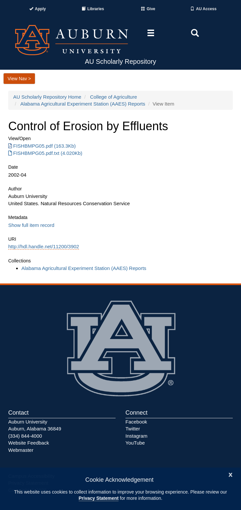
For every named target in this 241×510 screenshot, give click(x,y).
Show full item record (31, 225)
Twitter (132, 428)
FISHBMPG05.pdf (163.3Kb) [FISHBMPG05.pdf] (42, 146)
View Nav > (19, 78)
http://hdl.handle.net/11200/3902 (43, 246)
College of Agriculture (113, 97)
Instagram (136, 436)
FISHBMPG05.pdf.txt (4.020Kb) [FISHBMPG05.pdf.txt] (45, 153)
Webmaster (20, 450)
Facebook (136, 422)
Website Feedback (28, 443)
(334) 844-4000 (25, 436)
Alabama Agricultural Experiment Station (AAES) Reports (82, 104)
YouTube (135, 443)
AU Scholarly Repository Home (47, 97)
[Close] (230, 474)
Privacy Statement (99, 498)
